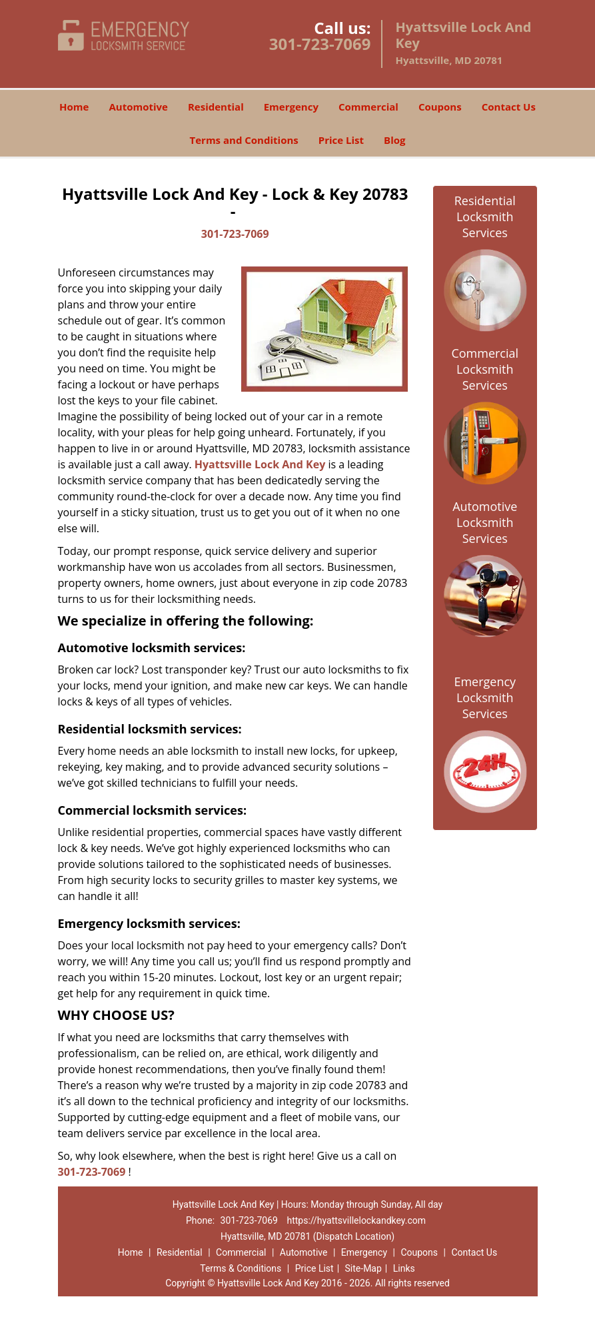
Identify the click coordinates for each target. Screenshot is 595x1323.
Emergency (291, 106)
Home (74, 106)
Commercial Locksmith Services (484, 369)
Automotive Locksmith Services (484, 522)
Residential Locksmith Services (485, 216)
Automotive (138, 106)
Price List (341, 140)
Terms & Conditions (240, 1268)
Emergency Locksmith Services (485, 697)
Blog (394, 140)
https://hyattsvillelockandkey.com (356, 1220)
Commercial (368, 106)
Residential (216, 106)
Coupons (440, 106)
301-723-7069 (320, 44)
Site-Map (363, 1268)
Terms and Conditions (244, 140)
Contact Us (509, 106)
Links (404, 1268)
